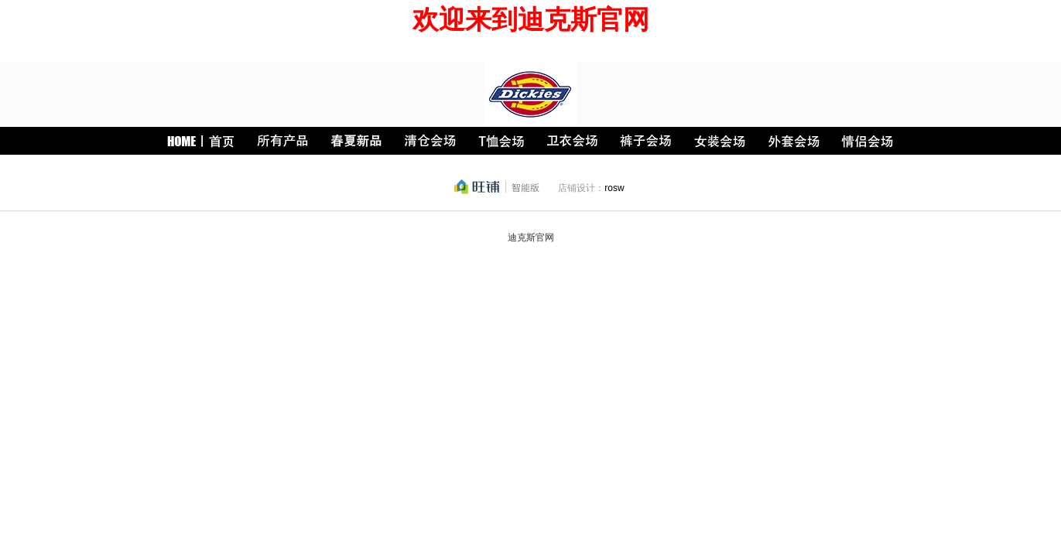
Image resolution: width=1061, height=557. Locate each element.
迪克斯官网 (531, 237)
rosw (614, 188)
